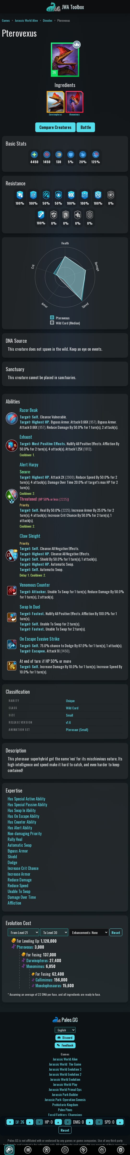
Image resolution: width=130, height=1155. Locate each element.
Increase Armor (19, 874)
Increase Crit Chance (23, 868)
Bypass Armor (18, 851)
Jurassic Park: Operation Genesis (65, 1099)
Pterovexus (25, 947)
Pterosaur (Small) (77, 729)
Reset (65, 1130)
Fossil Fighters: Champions (65, 1114)
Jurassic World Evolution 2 (65, 1074)
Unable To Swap (19, 891)
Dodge (12, 862)
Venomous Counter (35, 585)
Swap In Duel (30, 607)
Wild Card (72, 707)
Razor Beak (29, 410)
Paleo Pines (65, 1109)
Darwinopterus (37, 960)
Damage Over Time (22, 897)
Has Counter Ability (22, 822)
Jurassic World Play (65, 1084)
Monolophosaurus (48, 985)
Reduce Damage (19, 880)
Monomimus (35, 966)
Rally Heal (15, 839)
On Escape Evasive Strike (39, 639)
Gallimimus (43, 980)
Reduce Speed (18, 885)
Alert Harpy (29, 464)
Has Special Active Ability (26, 799)
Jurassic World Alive (26, 20)
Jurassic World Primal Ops (65, 1089)
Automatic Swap (19, 845)
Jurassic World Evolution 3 (65, 1069)
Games (6, 20)
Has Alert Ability (20, 828)
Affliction (14, 903)
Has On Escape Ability (23, 816)
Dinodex (47, 20)
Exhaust (26, 437)
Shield (12, 857)
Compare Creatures (55, 127)
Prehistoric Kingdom (65, 1104)
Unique (70, 700)
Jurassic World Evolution (65, 1079)
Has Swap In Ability (21, 810)
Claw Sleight (30, 536)
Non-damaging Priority (24, 833)
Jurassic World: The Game (65, 1064)
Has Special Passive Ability (27, 804)
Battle (86, 127)
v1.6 (68, 722)
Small (69, 715)
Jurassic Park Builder (65, 1094)
